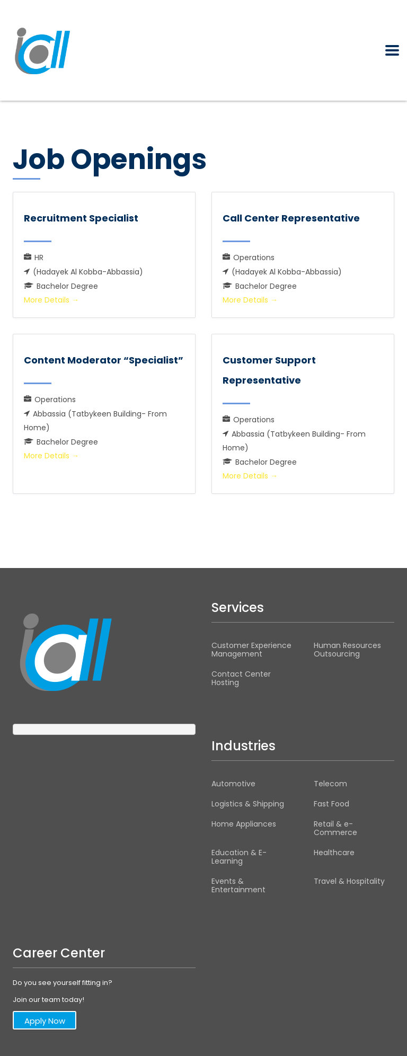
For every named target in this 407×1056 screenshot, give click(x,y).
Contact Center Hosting (241, 678)
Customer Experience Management (251, 649)
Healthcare (334, 852)
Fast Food (331, 804)
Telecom (330, 783)
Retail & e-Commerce (335, 828)
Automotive (233, 783)
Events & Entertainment (238, 885)
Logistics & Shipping (247, 804)
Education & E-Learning (239, 856)
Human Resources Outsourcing (347, 649)
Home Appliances (243, 824)
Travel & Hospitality (349, 881)
